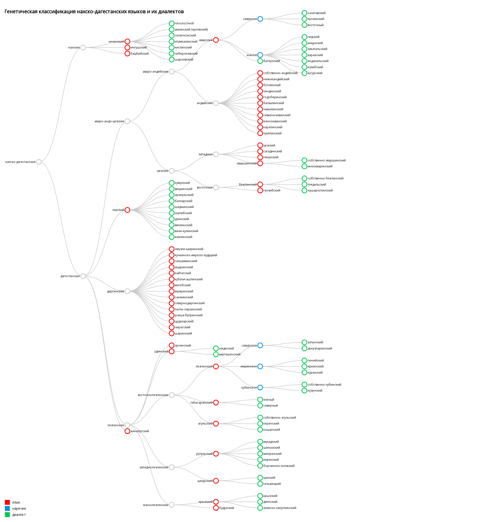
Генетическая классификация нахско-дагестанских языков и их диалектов (94, 11)
